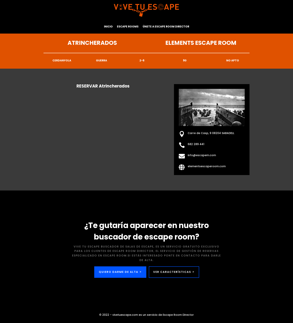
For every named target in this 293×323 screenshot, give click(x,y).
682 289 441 (197, 144)
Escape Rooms (127, 26)
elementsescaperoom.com (207, 166)
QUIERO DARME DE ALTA (117, 273)
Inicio (108, 26)
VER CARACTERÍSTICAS (173, 273)
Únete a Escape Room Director (166, 26)
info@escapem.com (203, 155)
